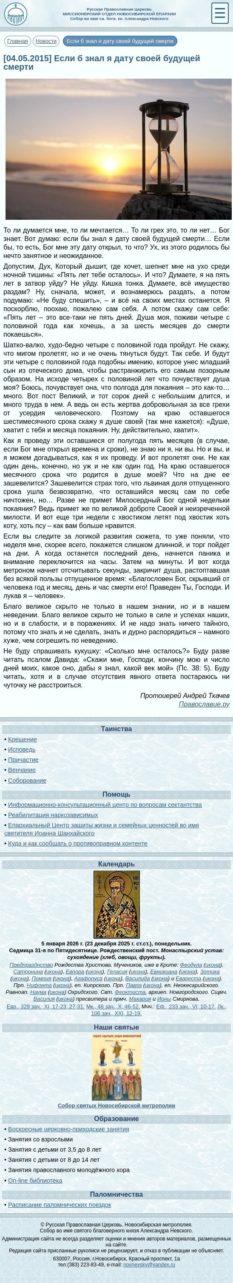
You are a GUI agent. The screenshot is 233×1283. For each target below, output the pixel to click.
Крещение (22, 739)
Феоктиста (130, 992)
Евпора (75, 971)
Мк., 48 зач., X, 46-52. (113, 1006)
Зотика (210, 971)
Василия (44, 999)
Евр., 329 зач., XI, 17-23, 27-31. (46, 1006)
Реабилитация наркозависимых (53, 815)
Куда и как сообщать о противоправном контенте (78, 843)
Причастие (23, 759)
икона (212, 965)
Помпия (41, 978)
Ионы (164, 999)
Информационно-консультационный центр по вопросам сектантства (105, 804)
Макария (140, 999)
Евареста (188, 978)
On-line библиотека (35, 1180)
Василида (137, 978)
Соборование (27, 780)
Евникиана (163, 971)
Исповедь (21, 749)
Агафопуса (88, 978)
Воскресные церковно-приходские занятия (68, 1129)
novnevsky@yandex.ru (149, 1265)
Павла (134, 985)
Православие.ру (204, 704)
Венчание (22, 769)
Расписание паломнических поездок (59, 1204)
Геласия (117, 971)
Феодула (191, 965)
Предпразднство (31, 965)
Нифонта (39, 985)
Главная (17, 41)
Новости (46, 41)
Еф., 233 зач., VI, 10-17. (186, 1006)
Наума (38, 992)
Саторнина (28, 971)
